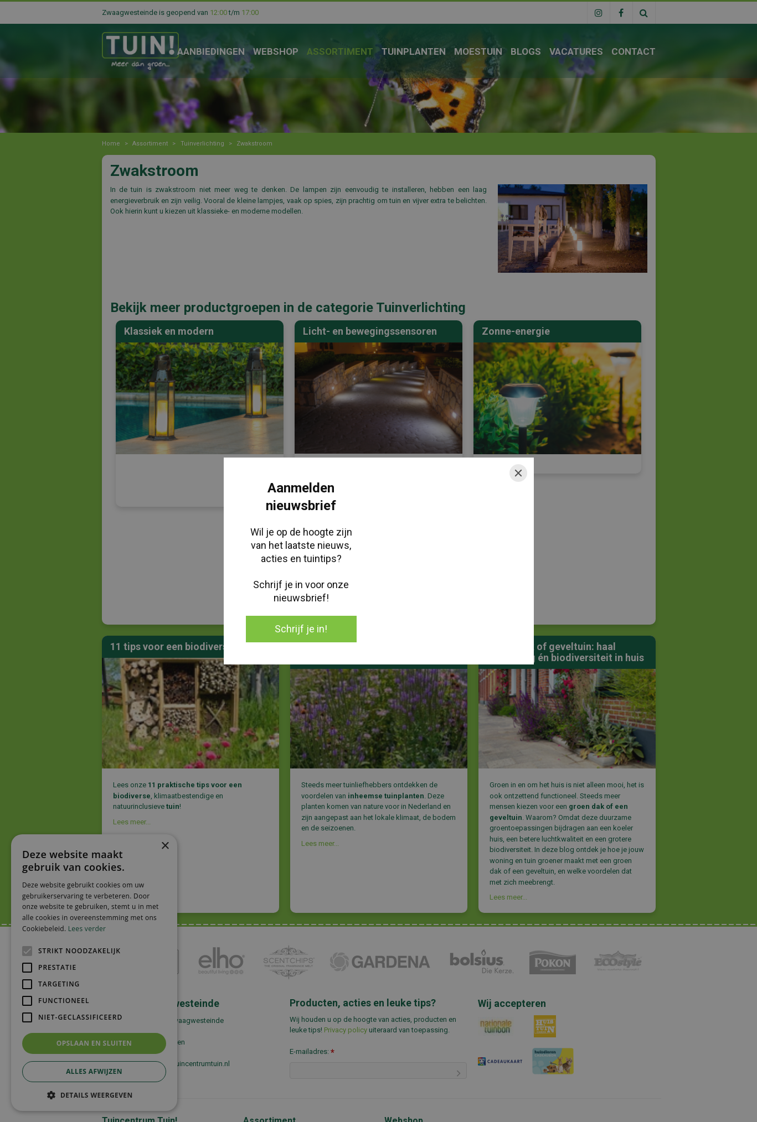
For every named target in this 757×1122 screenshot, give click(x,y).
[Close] (518, 473)
